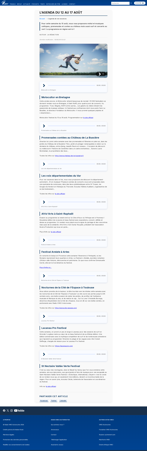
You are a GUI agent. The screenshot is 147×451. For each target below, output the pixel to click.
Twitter (53, 401)
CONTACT (72, 4)
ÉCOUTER (139, 3)
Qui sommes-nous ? (57, 425)
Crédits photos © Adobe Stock (13, 429)
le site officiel (88, 118)
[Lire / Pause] (98, 74)
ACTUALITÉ (26, 4)
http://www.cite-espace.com (66, 308)
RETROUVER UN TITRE (53, 4)
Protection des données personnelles (15, 440)
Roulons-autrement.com (107, 435)
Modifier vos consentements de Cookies (16, 445)
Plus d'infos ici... (46, 267)
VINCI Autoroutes (105, 425)
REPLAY (19, 4)
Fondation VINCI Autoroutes (108, 429)
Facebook (44, 401)
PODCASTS (35, 4)
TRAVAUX (13, 4)
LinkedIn (63, 401)
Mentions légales (8, 435)
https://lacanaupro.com (64, 346)
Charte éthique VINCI (106, 445)
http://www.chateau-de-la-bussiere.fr (69, 156)
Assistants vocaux (57, 445)
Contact (53, 435)
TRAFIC (42, 4)
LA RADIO (65, 4)
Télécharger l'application (59, 440)
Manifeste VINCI (104, 440)
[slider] (71, 85)
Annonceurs (55, 429)
